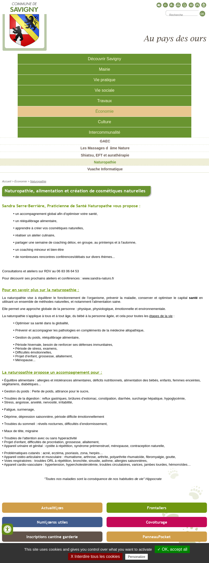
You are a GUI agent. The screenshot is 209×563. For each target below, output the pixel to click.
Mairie (104, 69)
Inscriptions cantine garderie (52, 536)
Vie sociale (104, 90)
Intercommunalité (104, 132)
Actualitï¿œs (52, 507)
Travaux (104, 101)
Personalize (136, 557)
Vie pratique (104, 80)
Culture (104, 122)
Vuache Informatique (105, 169)
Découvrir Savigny (104, 59)
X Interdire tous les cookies (95, 556)
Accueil (6, 181)
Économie (104, 111)
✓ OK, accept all (172, 549)
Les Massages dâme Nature (105, 148)
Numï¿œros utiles (52, 522)
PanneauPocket (157, 536)
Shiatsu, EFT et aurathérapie (105, 155)
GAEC (105, 141)
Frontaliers (156, 507)
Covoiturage (156, 522)
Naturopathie (105, 162)
